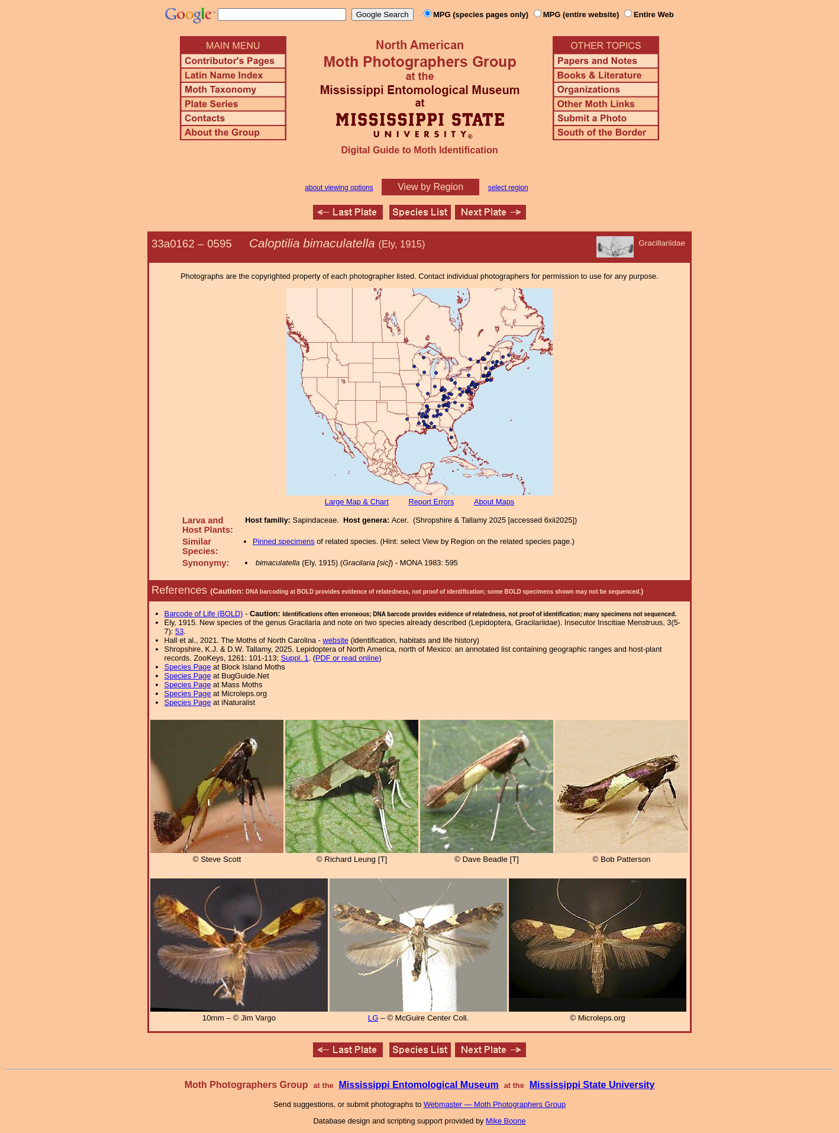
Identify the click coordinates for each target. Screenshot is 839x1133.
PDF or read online (347, 658)
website (335, 640)
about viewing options (339, 188)
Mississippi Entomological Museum (418, 1085)
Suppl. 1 (295, 658)
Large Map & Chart (357, 501)
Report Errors (431, 501)
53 (179, 631)
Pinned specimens (284, 541)
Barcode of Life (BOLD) (203, 613)
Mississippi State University (592, 1085)
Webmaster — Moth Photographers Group (495, 1104)
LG (373, 1017)
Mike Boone (506, 1120)
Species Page (187, 666)
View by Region (430, 187)
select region (508, 188)
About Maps (494, 501)
